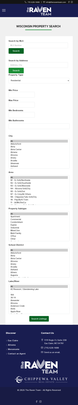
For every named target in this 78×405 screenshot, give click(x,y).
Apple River (39, 311)
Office (39, 236)
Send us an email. (52, 352)
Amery (39, 157)
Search (16, 50)
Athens (39, 272)
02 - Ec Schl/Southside (39, 183)
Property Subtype (18, 208)
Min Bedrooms (22, 113)
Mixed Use (39, 230)
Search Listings (39, 318)
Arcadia (39, 160)
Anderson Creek (39, 306)
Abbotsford (39, 144)
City (11, 135)
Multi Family (39, 233)
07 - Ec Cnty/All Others (39, 194)
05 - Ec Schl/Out (39, 191)
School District (16, 244)
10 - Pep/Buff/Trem (39, 199)
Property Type (16, 74)
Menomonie (13, 349)
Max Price (22, 103)
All (39, 141)
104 (39, 294)
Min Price (22, 93)
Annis (39, 308)
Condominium (39, 222)
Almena (39, 152)
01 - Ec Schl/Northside (39, 180)
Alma (39, 146)
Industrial (39, 227)
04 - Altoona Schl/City (39, 188)
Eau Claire (13, 340)
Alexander (39, 300)
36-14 (39, 297)
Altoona (39, 155)
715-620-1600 (34, 2)
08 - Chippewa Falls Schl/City (39, 197)
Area (11, 172)
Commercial (39, 219)
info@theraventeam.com (56, 2)
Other (39, 239)
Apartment (39, 216)
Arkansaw (39, 163)
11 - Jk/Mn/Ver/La (39, 202)
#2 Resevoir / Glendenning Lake (39, 289)
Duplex (39, 225)
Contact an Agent (17, 353)
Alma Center (39, 149)
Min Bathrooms (16, 120)
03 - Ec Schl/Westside (39, 185)
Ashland (39, 166)
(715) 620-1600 (51, 347)
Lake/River (14, 281)
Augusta (39, 275)
